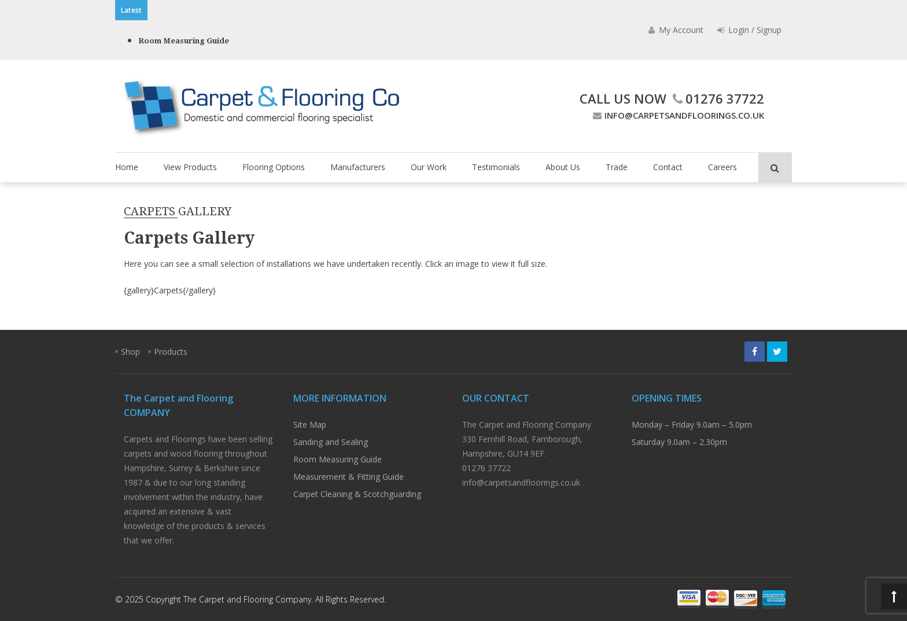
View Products (190, 166)
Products (170, 351)
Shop (130, 351)
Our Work (429, 166)
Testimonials (496, 166)
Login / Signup (749, 29)
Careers (722, 166)
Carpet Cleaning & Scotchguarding (357, 493)
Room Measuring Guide (183, 40)
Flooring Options (273, 166)
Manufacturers (357, 166)
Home (126, 166)
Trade (617, 166)
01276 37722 (717, 98)
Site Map (309, 424)
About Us (562, 166)
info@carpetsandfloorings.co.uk (677, 115)
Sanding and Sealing (330, 441)
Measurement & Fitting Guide (348, 476)
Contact (668, 166)
